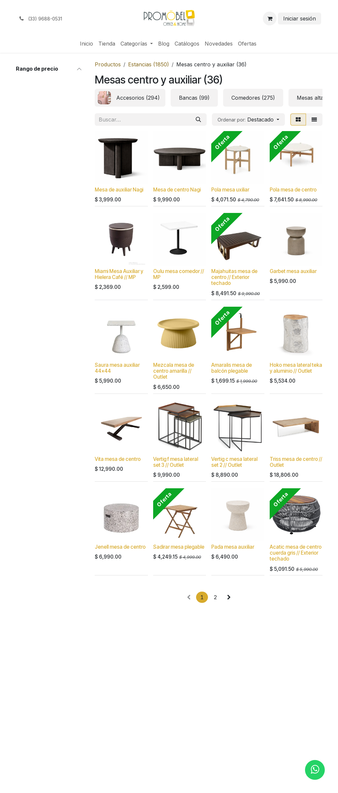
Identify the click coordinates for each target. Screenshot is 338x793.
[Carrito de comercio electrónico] (270, 18)
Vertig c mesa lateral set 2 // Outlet (234, 462)
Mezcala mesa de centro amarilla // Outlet (173, 371)
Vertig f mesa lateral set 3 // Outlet (175, 462)
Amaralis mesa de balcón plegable (231, 368)
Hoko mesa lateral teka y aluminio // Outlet (296, 368)
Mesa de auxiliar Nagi (119, 190)
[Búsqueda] (198, 119)
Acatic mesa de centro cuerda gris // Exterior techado (295, 553)
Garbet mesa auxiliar (293, 271)
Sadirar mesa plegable (178, 547)
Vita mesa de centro (118, 459)
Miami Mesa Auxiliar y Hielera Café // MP (119, 274)
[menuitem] (86, 43)
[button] (248, 119)
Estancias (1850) (148, 64)
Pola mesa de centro (293, 190)
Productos (108, 64)
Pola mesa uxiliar (230, 190)
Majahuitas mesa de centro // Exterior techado (234, 277)
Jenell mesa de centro (120, 547)
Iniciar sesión (299, 18)
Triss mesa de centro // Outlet (296, 462)
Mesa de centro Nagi (177, 190)
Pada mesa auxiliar (232, 547)
